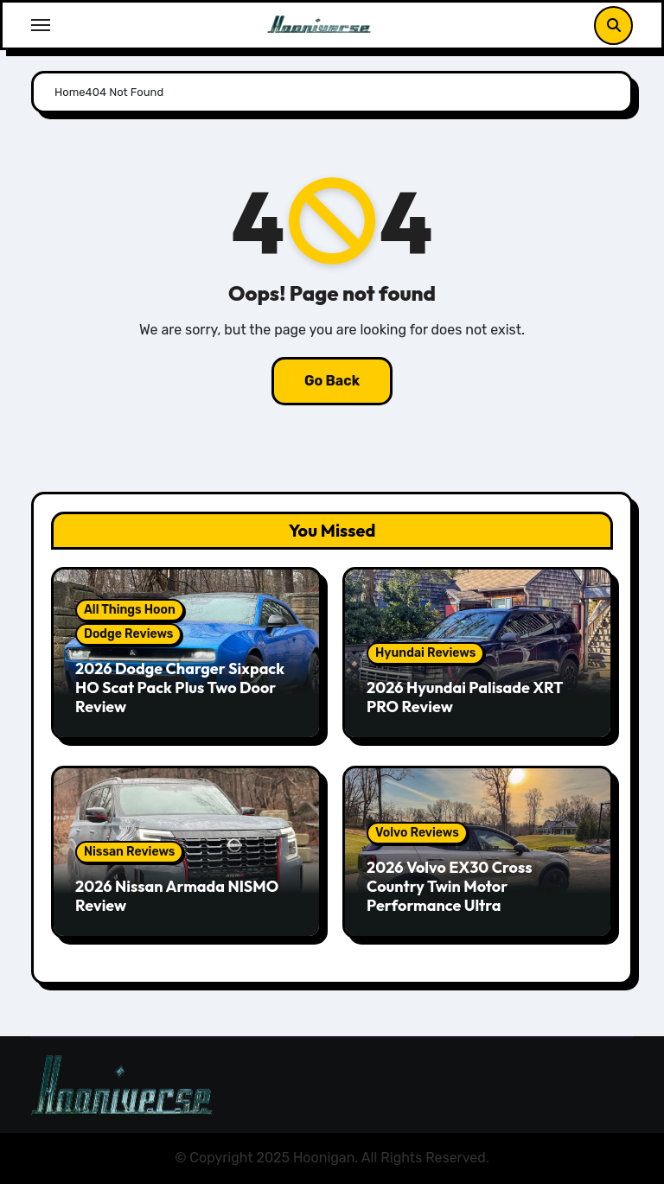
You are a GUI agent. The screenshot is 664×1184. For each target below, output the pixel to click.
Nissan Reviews (129, 851)
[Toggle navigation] (40, 25)
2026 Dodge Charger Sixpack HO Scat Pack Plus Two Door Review (179, 687)
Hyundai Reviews (425, 653)
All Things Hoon (130, 609)
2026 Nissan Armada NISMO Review (176, 895)
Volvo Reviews (417, 832)
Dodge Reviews (128, 634)
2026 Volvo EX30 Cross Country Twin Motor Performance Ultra (449, 885)
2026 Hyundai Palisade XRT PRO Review (465, 697)
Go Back (332, 380)
